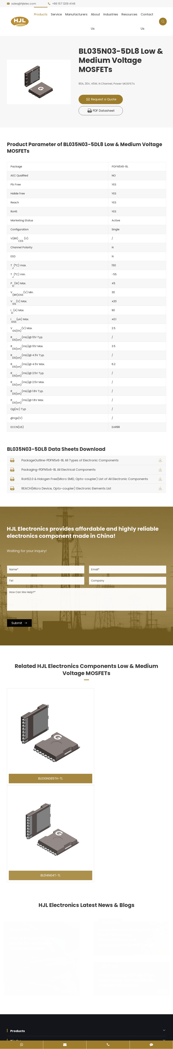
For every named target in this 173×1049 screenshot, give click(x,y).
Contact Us (147, 21)
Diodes (15, 935)
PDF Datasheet (101, 110)
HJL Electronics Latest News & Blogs (86, 801)
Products (40, 14)
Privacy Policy (39, 1011)
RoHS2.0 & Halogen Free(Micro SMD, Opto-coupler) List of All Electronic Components (84, 479)
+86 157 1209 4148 (63, 4)
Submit (22, 623)
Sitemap (15, 1011)
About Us (95, 21)
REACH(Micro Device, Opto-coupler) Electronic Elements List (66, 489)
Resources (129, 14)
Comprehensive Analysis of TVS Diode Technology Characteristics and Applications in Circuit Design (127, 831)
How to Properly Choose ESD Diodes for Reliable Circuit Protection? (33, 837)
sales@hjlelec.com (23, 4)
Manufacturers (76, 14)
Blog (73, 885)
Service (56, 14)
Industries (110, 14)
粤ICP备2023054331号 (23, 1030)
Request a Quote (101, 99)
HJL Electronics (36, 1003)
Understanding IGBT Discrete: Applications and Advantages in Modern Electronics (125, 874)
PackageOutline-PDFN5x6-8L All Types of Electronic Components (70, 461)
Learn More (19, 884)
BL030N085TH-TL (45, 767)
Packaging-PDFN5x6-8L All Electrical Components (58, 470)
